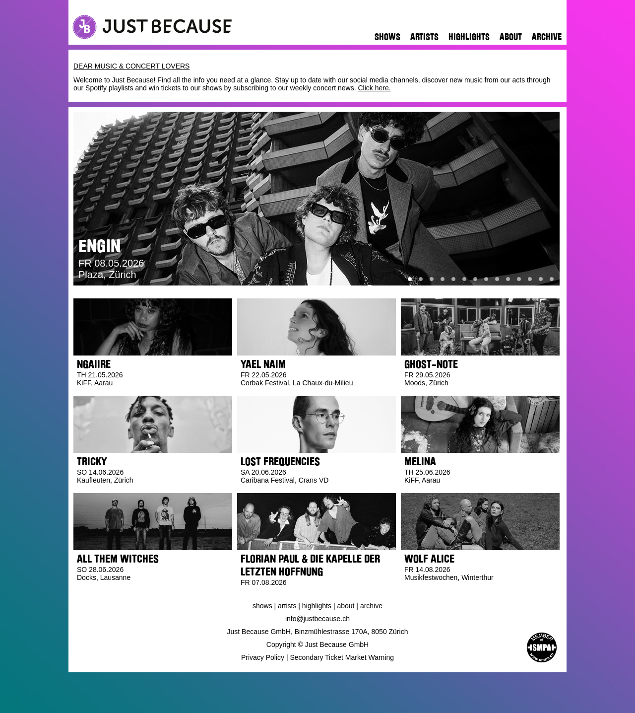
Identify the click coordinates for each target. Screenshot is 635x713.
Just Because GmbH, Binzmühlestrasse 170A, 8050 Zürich (317, 632)
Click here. (374, 88)
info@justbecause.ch (317, 619)
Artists (424, 36)
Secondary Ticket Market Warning (342, 657)
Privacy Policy (262, 657)
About (511, 36)
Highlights (469, 36)
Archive (547, 36)
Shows (387, 36)
